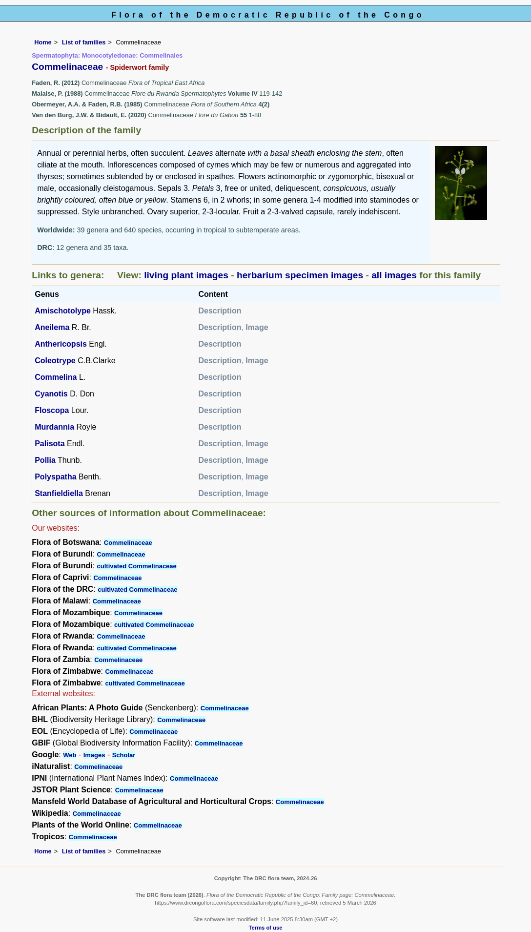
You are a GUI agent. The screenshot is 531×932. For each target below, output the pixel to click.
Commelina (56, 377)
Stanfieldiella (59, 493)
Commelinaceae (128, 542)
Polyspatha (55, 477)
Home (43, 42)
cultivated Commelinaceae (137, 566)
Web (69, 755)
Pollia (45, 460)
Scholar (124, 755)
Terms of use (266, 928)
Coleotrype (55, 360)
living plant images (186, 275)
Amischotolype (63, 311)
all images (394, 275)
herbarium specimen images (300, 275)
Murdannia (54, 427)
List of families (84, 42)
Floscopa (52, 410)
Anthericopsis (61, 344)
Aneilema (52, 327)
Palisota (49, 443)
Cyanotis (51, 394)
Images (94, 755)
